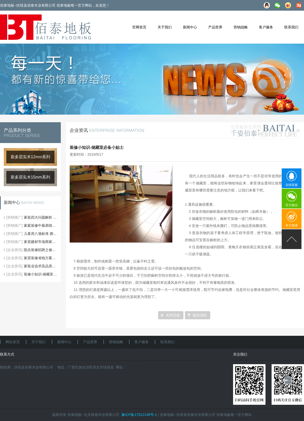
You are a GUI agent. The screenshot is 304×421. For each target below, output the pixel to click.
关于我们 (165, 27)
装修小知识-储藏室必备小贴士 (31, 274)
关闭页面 (173, 315)
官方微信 (292, 205)
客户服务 (266, 27)
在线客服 (292, 185)
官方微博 (292, 225)
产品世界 (215, 27)
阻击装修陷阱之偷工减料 (31, 250)
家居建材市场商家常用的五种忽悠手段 (31, 242)
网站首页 (13, 342)
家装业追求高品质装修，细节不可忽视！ (31, 266)
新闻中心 (190, 27)
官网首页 (139, 27)
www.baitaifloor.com (142, 367)
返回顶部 (200, 315)
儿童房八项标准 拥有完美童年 (31, 234)
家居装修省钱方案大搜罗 (31, 258)
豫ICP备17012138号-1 (139, 415)
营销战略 (241, 27)
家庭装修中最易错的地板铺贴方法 (31, 225)
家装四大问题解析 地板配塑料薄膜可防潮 (31, 217)
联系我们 (291, 27)
